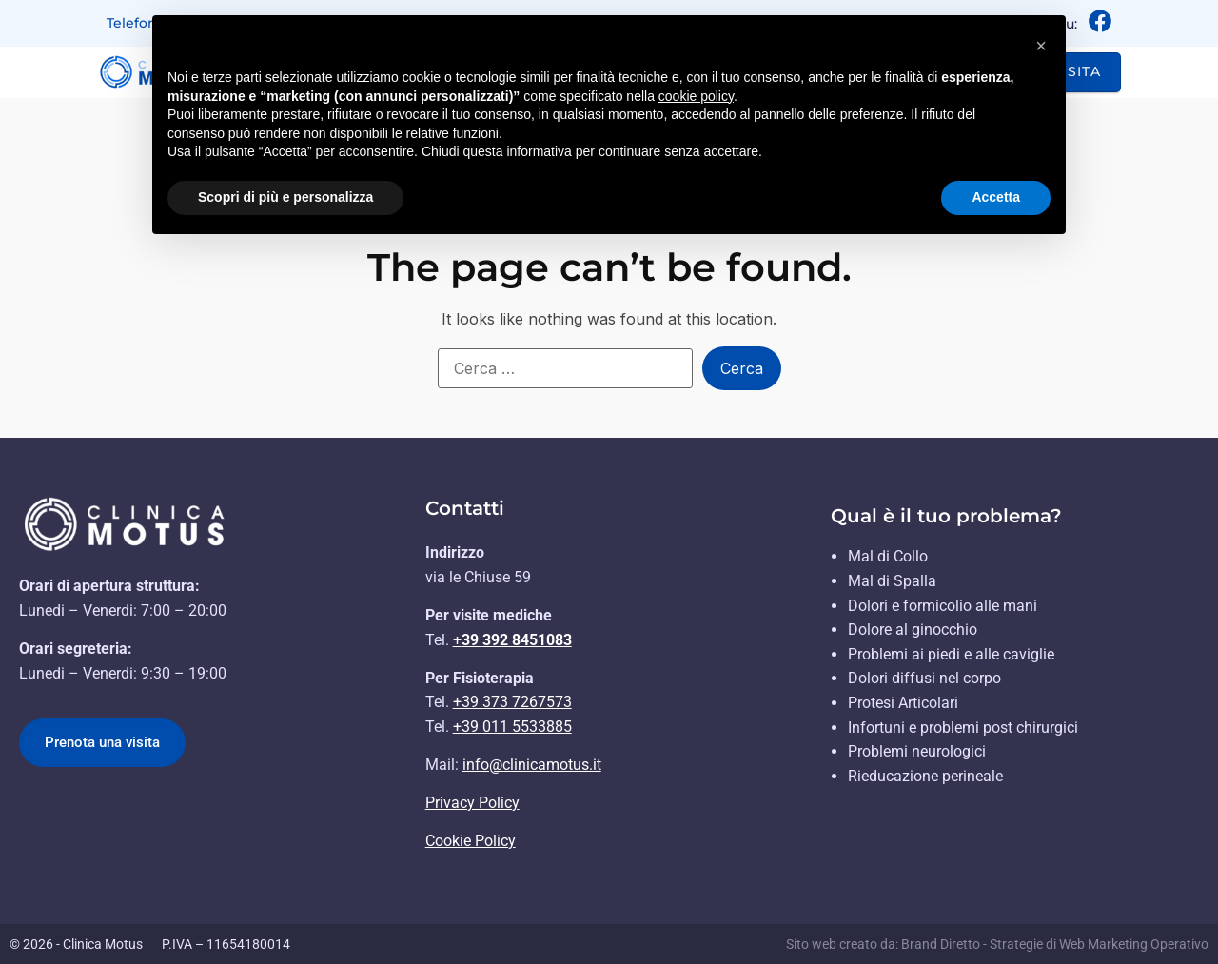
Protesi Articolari (903, 703)
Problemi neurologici (917, 751)
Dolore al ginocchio (912, 629)
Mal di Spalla (892, 581)
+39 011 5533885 (512, 727)
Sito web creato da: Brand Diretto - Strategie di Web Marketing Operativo (997, 944)
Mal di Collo (888, 556)
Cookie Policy (470, 841)
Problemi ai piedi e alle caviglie (951, 654)
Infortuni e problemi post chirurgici (963, 727)
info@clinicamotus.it (531, 765)
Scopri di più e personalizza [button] (285, 197)
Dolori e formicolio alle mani (942, 606)
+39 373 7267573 (512, 702)
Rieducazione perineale (925, 776)
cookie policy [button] (696, 96)
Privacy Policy (472, 803)
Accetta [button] (996, 197)
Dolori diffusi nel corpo (924, 678)
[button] (1041, 45)
